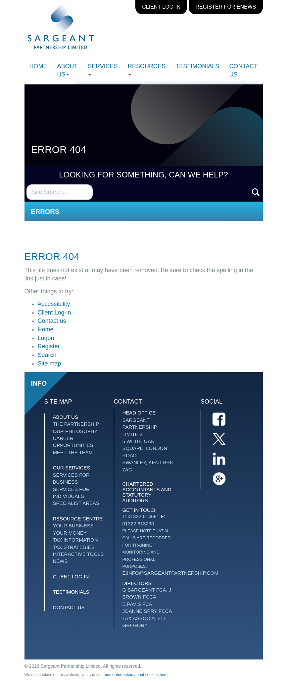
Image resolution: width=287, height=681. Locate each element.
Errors (45, 211)
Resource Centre (78, 518)
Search (47, 355)
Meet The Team (73, 452)
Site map (49, 363)
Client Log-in (161, 7)
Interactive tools (78, 554)
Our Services (71, 467)
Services (103, 69)
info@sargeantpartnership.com (172, 573)
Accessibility (54, 304)
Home (38, 66)
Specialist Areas (76, 503)
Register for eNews (225, 7)
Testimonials (197, 66)
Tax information (75, 540)
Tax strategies (74, 547)
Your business (73, 525)
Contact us (243, 70)
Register (49, 346)
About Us (67, 70)
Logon (46, 338)
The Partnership (76, 424)
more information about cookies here (135, 674)
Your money (70, 533)
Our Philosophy (75, 431)
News (60, 561)
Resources (147, 69)
